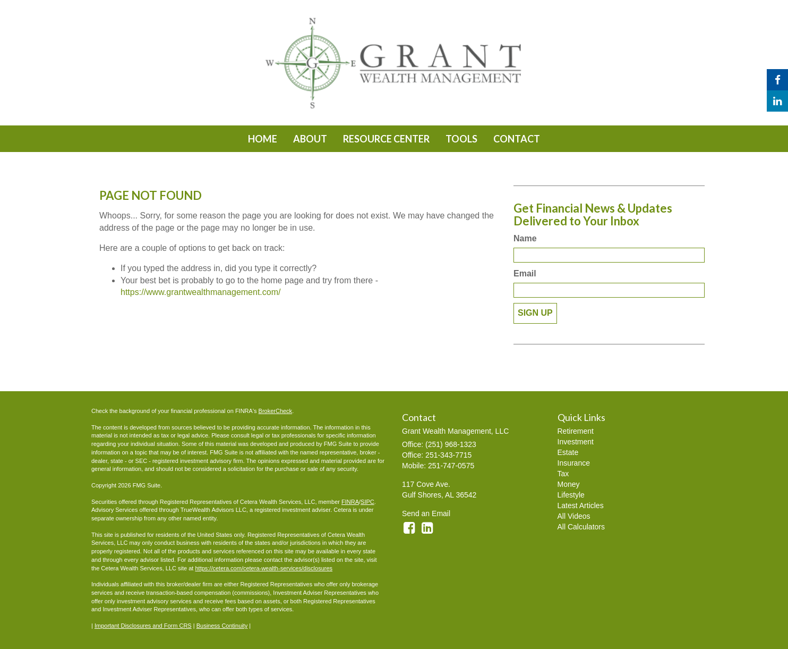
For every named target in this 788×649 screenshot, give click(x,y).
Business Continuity (222, 625)
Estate (568, 452)
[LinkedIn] (777, 101)
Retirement (576, 431)
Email (524, 273)
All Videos (574, 516)
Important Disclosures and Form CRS (143, 625)
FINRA (350, 502)
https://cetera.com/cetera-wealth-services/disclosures (263, 568)
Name (525, 238)
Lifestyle (571, 495)
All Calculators (581, 526)
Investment (576, 441)
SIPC (367, 502)
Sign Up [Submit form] (535, 312)
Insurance (574, 463)
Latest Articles (581, 505)
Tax (563, 473)
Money (569, 484)
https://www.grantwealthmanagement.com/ (200, 292)
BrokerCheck (276, 411)
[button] (310, 138)
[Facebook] (777, 79)
